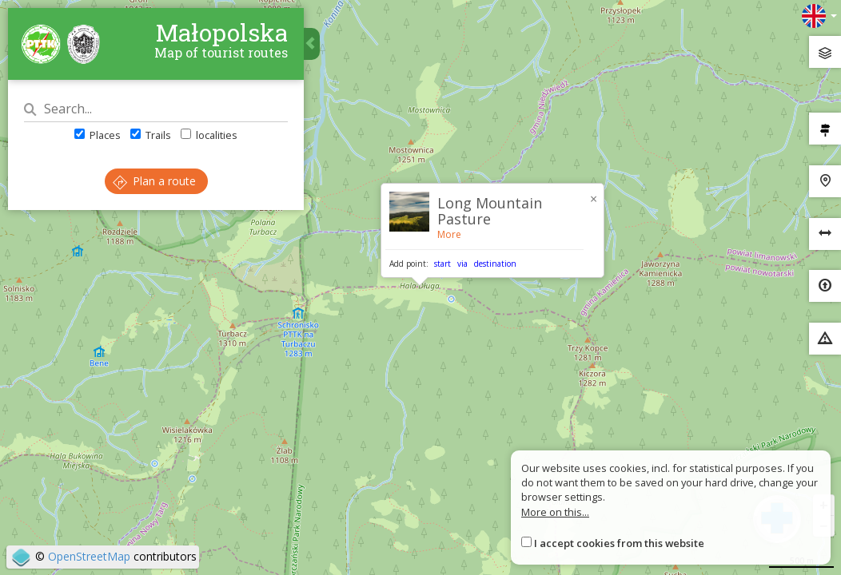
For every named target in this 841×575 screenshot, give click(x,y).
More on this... (555, 512)
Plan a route (154, 180)
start (442, 263)
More (449, 234)
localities (209, 135)
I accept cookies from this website (619, 543)
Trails (150, 135)
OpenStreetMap (89, 556)
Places (97, 135)
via (462, 263)
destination (495, 263)
